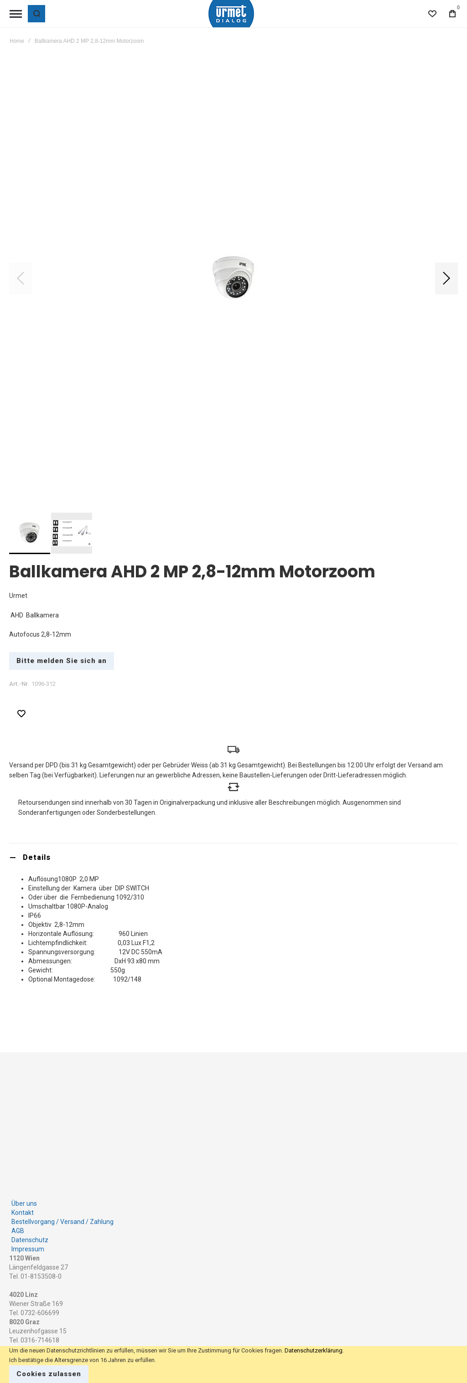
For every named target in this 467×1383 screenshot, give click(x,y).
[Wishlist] (432, 13)
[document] (233, 1364)
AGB (17, 1230)
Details (37, 857)
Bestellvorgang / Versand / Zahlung (62, 1221)
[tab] (233, 857)
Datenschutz (29, 1240)
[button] (446, 278)
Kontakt (22, 1212)
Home (17, 41)
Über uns (24, 1203)
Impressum (27, 1249)
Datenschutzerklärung (313, 1350)
